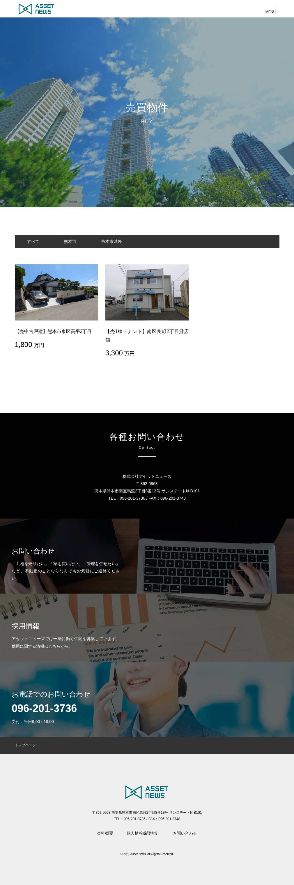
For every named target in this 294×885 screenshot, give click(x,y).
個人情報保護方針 (143, 833)
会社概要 (105, 833)
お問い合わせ (185, 833)
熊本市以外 (121, 241)
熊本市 (76, 241)
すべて (35, 241)
